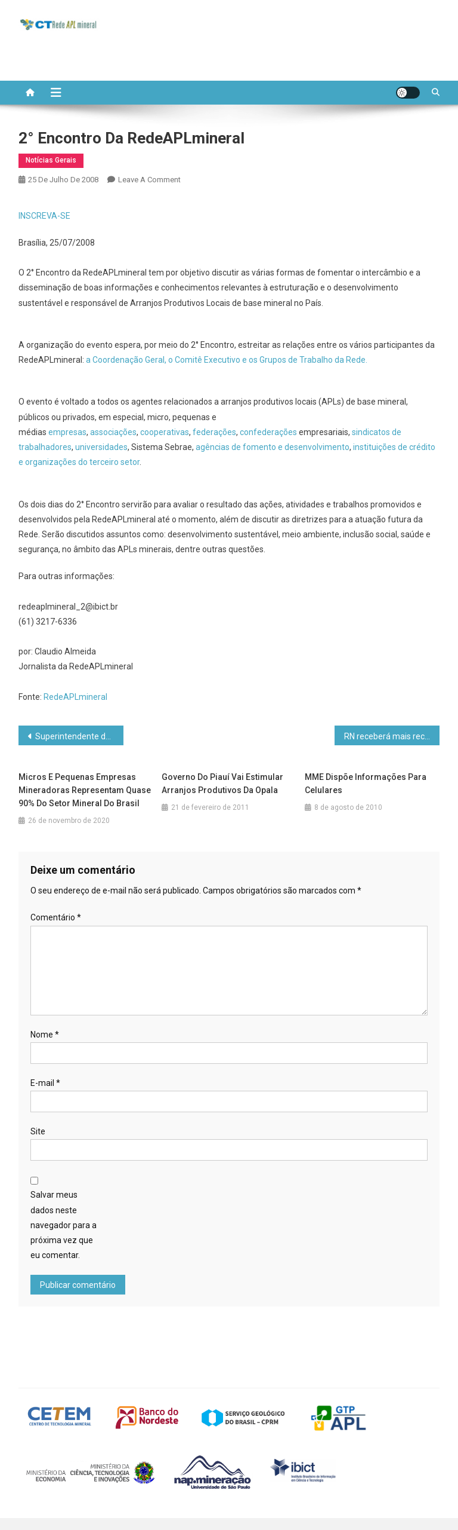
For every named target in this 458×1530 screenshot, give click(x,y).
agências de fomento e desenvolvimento (272, 447)
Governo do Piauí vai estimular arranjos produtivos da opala (222, 783)
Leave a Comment (149, 179)
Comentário (55, 917)
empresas (67, 432)
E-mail (45, 1083)
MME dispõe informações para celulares (365, 783)
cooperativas (164, 432)
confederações (269, 432)
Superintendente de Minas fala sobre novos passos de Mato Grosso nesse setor (79, 736)
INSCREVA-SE (44, 216)
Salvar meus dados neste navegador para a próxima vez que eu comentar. (63, 1225)
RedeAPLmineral (75, 697)
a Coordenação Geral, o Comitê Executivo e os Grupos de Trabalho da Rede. (226, 360)
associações (113, 432)
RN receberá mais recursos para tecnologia (392, 736)
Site (37, 1131)
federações (214, 432)
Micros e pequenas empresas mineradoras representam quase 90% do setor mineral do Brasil (84, 790)
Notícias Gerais (51, 160)
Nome (44, 1034)
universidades (101, 447)
